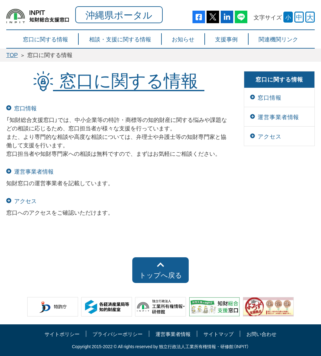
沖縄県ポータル (119, 15)
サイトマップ (218, 334)
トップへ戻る (160, 275)
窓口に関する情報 (279, 79)
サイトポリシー (62, 334)
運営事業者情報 (173, 334)
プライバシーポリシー (117, 334)
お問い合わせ (261, 334)
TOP (12, 55)
